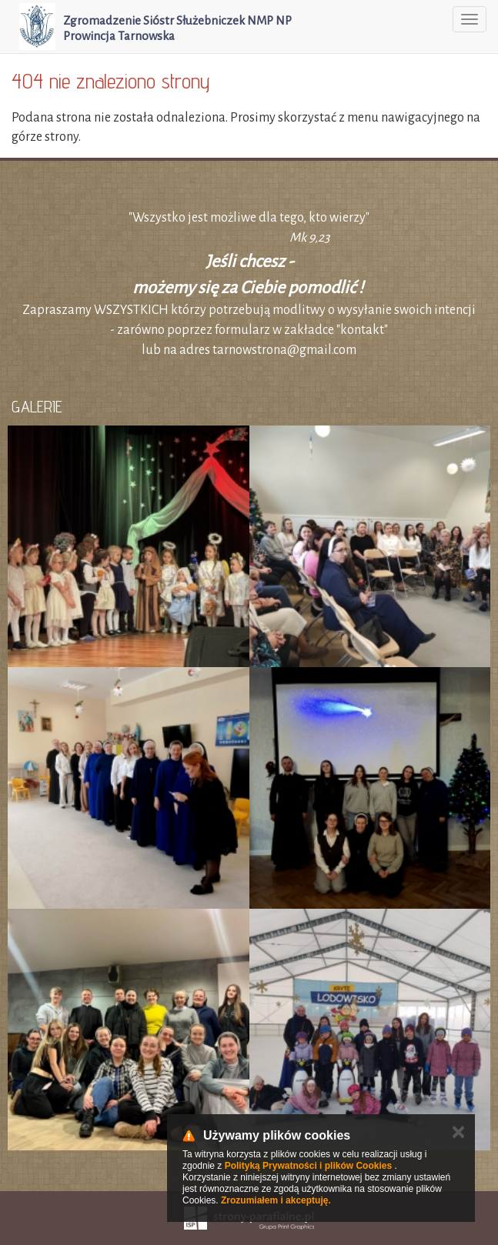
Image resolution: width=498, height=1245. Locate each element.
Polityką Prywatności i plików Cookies (308, 1165)
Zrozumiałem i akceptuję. (276, 1200)
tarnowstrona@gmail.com (284, 350)
